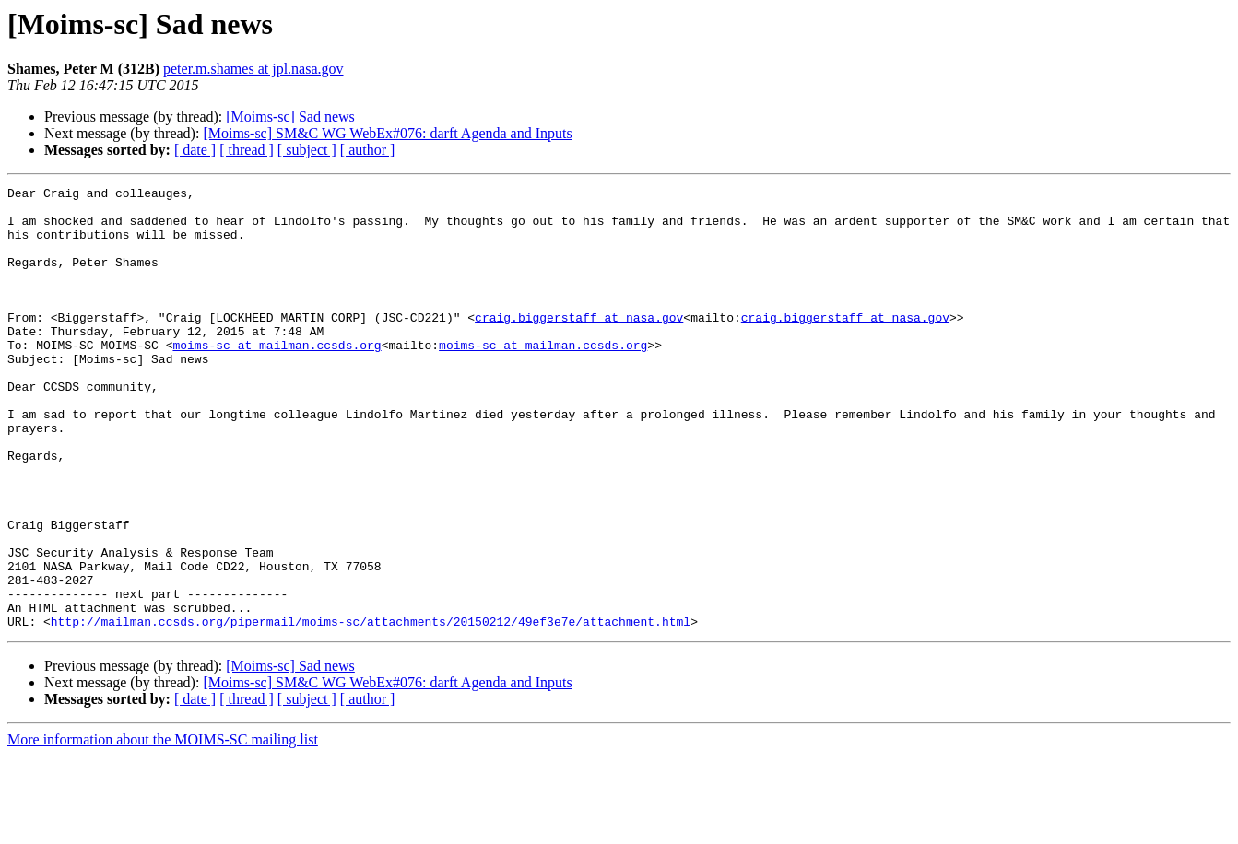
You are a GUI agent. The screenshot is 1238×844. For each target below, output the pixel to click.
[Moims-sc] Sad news (290, 116)
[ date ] (195, 150)
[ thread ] (246, 150)
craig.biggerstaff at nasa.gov (579, 344)
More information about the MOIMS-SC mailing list (162, 828)
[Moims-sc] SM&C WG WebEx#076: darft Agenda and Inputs (387, 133)
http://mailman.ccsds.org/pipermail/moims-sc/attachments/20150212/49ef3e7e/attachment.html (370, 709)
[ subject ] (306, 150)
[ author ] (367, 150)
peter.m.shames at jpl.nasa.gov (253, 68)
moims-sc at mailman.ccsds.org (276, 377)
